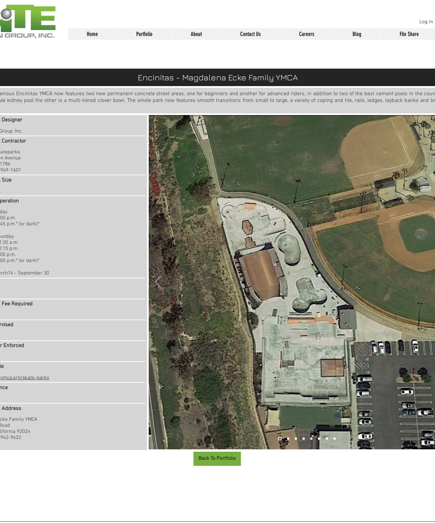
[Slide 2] (288, 439)
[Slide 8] (334, 439)
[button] (144, 34)
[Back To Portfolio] (217, 459)
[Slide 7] (327, 439)
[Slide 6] (319, 439)
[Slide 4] (303, 439)
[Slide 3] (296, 439)
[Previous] (158, 282)
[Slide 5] (311, 439)
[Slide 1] (280, 439)
